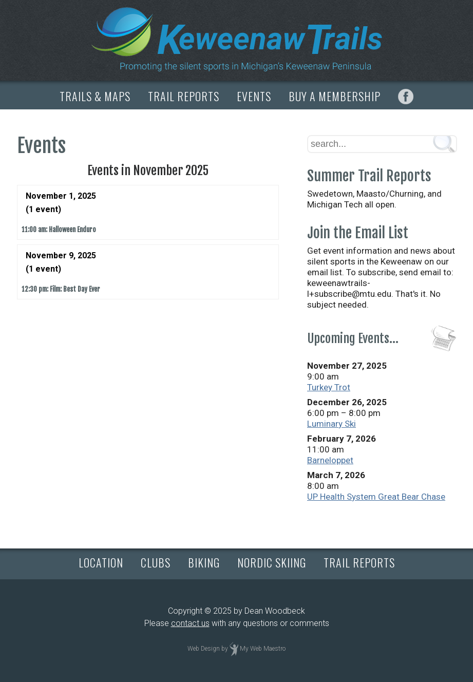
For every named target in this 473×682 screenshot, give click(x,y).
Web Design (203, 648)
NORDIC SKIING (271, 562)
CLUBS (156, 562)
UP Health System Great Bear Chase (376, 496)
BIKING (204, 562)
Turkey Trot (328, 387)
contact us (190, 623)
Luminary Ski (331, 424)
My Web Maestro (263, 648)
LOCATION (101, 562)
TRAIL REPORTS (183, 96)
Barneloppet (330, 460)
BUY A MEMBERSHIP (335, 96)
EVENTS (254, 96)
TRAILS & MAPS (95, 96)
